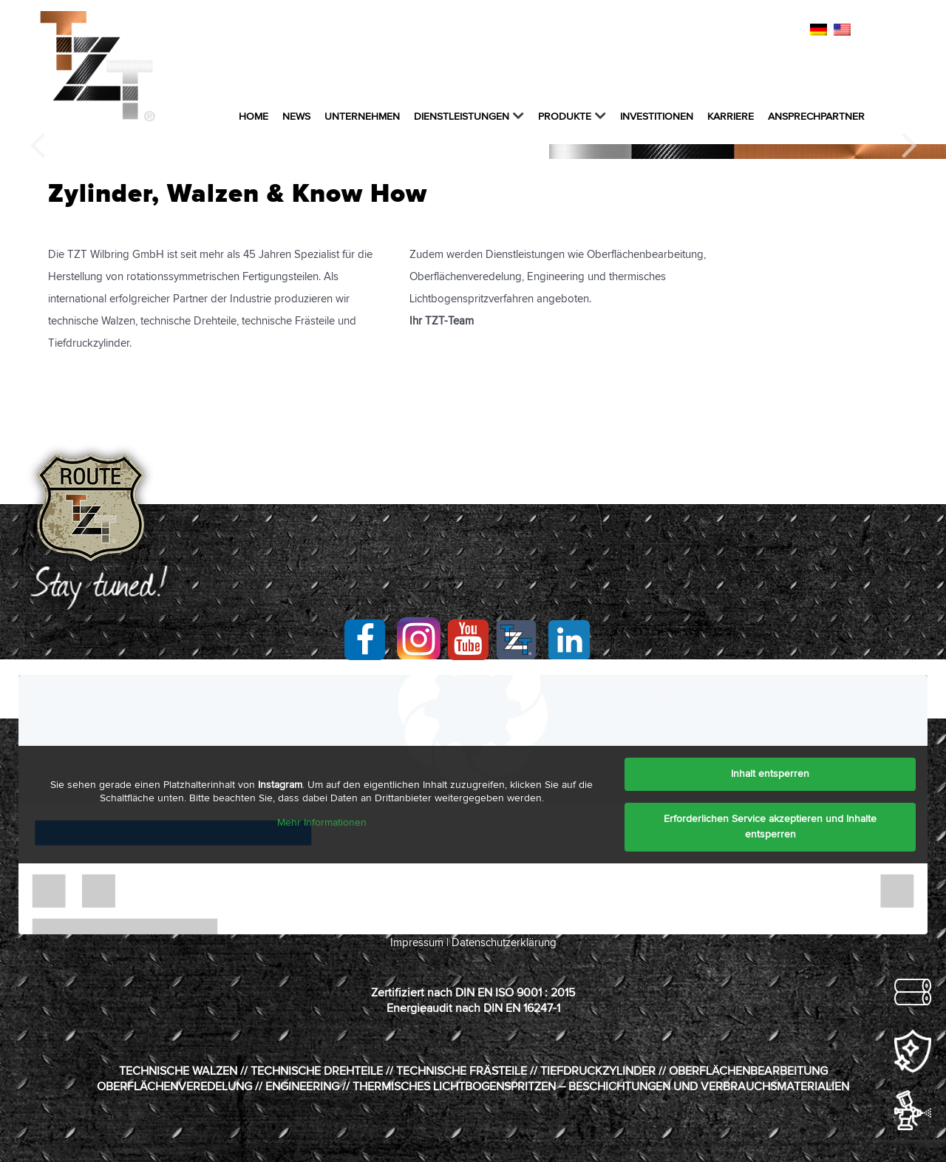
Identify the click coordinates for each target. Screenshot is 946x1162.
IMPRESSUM (573, 31)
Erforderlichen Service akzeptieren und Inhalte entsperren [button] (770, 827)
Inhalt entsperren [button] (770, 774)
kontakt (510, 31)
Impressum (416, 942)
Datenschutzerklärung (504, 942)
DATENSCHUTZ (650, 31)
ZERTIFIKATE (761, 31)
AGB (709, 31)
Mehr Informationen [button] (322, 823)
